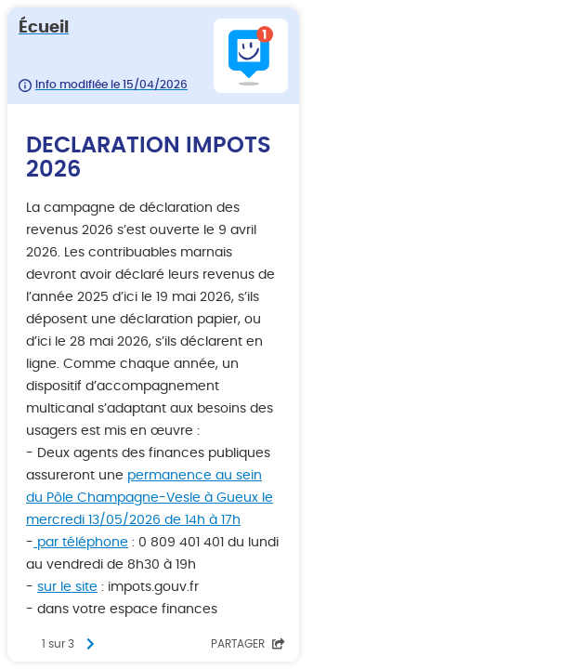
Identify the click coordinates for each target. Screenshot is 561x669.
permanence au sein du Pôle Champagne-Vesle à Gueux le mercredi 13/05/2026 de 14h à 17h (149, 498)
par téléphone (80, 542)
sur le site (67, 587)
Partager (248, 643)
